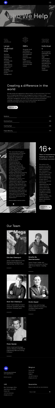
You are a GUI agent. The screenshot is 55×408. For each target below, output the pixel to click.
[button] (13, 204)
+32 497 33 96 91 (33, 376)
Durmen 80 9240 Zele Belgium (31, 372)
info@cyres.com (33, 378)
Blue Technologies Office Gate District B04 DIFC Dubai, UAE (10, 389)
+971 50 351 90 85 (9, 393)
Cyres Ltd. (9, 377)
